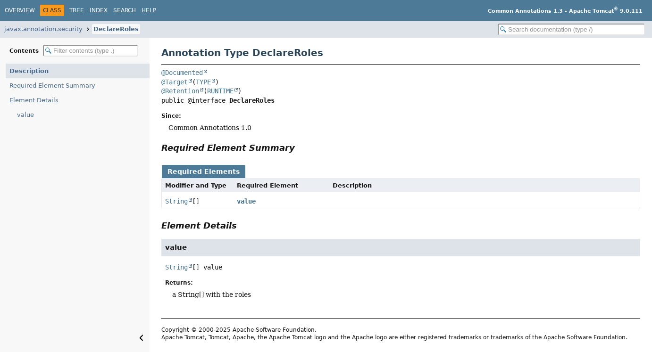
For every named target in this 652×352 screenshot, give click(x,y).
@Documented (182, 72)
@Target (174, 82)
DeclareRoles (116, 29)
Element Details (34, 100)
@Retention (180, 91)
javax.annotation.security (43, 29)
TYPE (203, 82)
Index (99, 10)
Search (124, 10)
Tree (76, 10)
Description (29, 70)
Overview (20, 10)
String (176, 201)
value (25, 114)
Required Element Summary (52, 85)
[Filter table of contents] (90, 51)
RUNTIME (220, 91)
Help (149, 10)
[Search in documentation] (571, 29)
